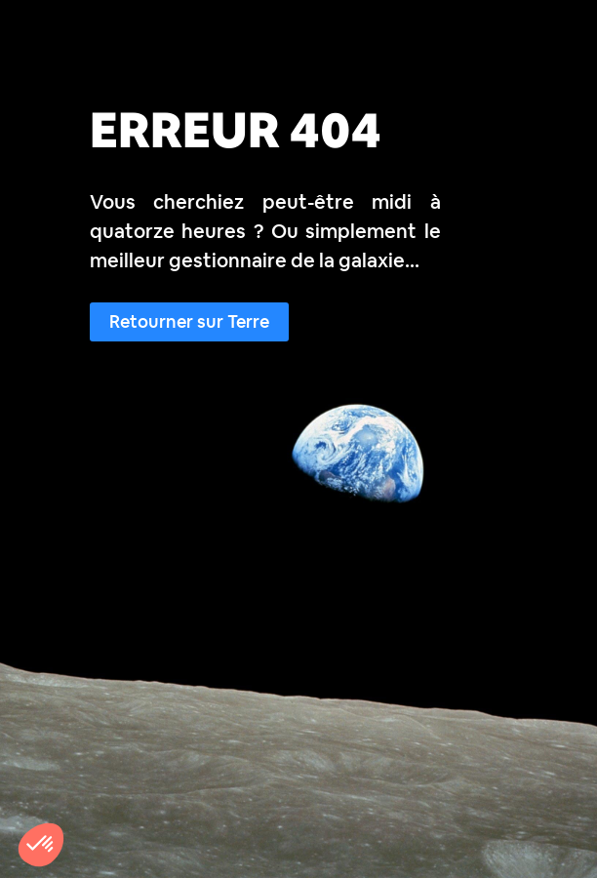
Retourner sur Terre (189, 321)
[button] (41, 844)
